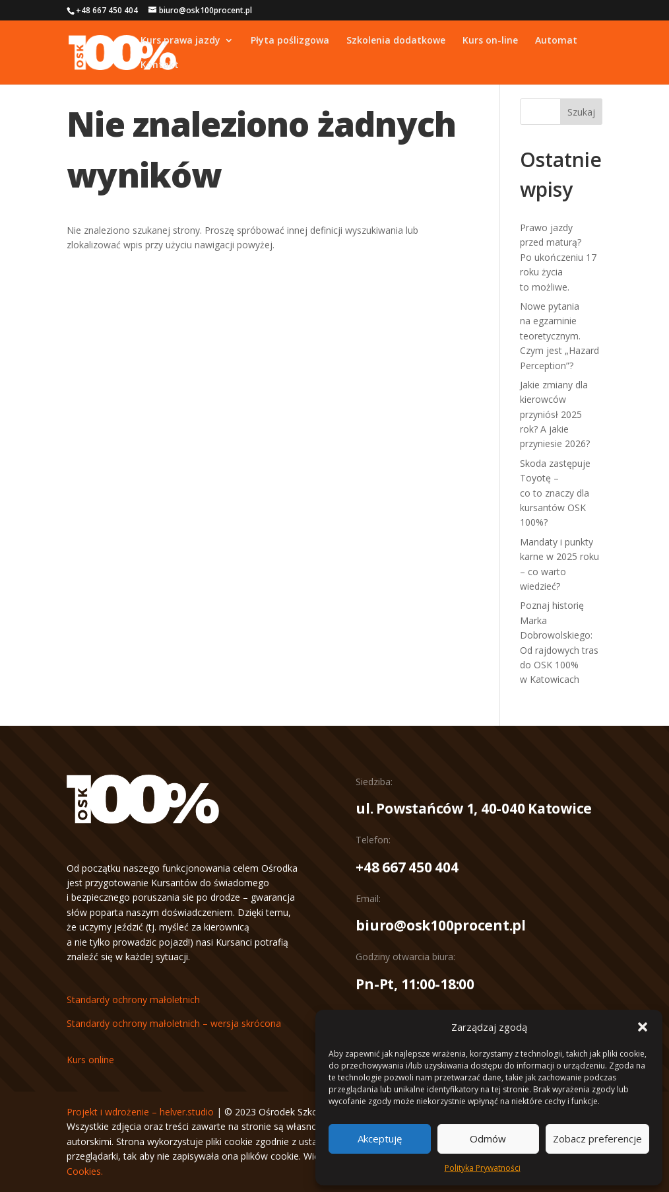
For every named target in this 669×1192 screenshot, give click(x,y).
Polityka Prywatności (483, 1168)
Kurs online (90, 1059)
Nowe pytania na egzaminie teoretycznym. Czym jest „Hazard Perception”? (559, 336)
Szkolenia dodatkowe (395, 41)
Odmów (488, 1138)
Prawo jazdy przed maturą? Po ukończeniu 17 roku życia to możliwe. (558, 257)
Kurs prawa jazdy (180, 41)
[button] (642, 1027)
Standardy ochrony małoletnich (133, 999)
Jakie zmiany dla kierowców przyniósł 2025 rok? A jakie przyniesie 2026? (555, 414)
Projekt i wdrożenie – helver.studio (140, 1111)
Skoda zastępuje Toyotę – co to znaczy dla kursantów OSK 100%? (555, 493)
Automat (556, 41)
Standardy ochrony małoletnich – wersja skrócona (174, 1023)
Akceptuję (380, 1138)
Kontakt (160, 65)
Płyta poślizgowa (290, 41)
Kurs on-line (490, 41)
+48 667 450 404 (407, 867)
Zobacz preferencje (597, 1138)
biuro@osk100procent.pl (440, 925)
